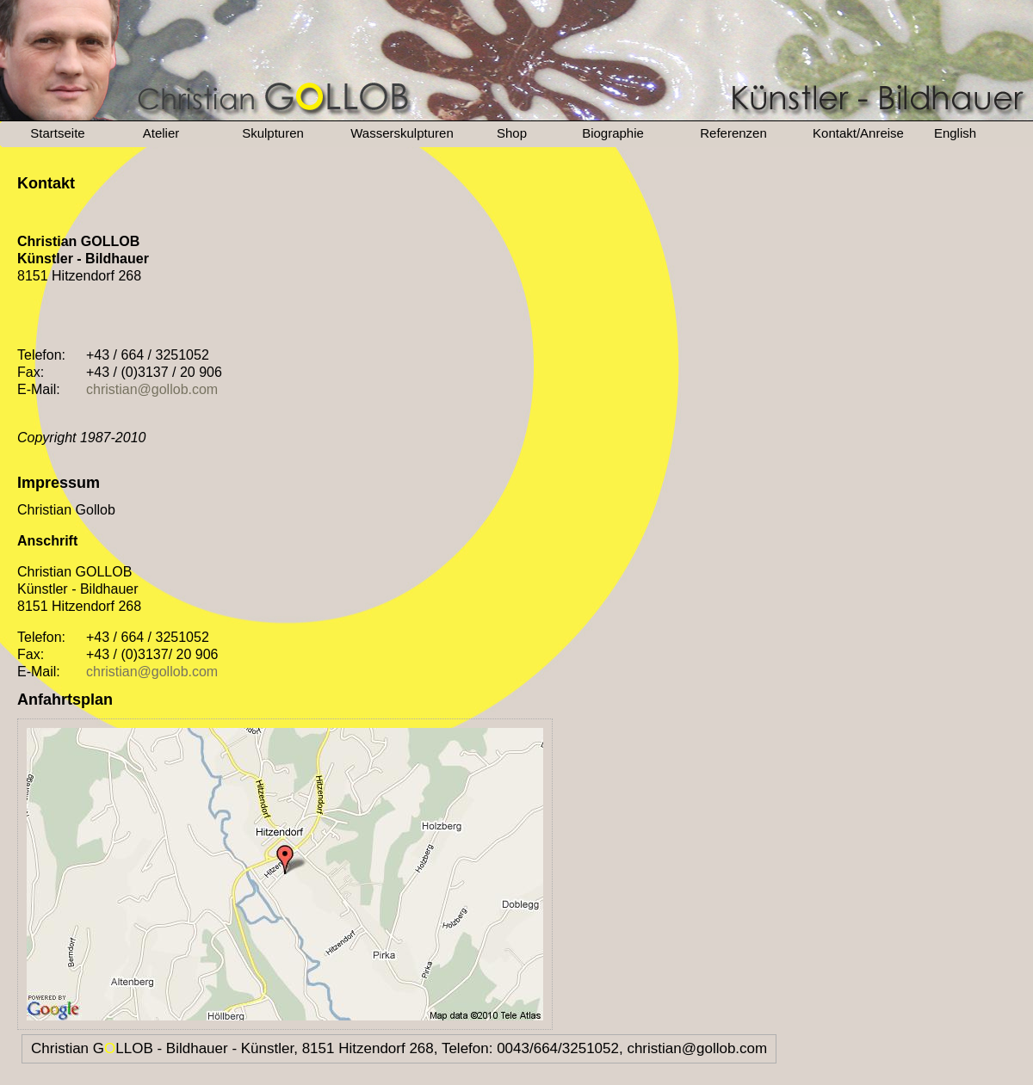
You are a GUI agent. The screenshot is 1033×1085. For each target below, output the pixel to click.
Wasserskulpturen (402, 133)
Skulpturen (273, 133)
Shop (512, 133)
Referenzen (733, 133)
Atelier (161, 133)
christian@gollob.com (152, 389)
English (955, 133)
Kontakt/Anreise (858, 133)
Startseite (57, 133)
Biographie (613, 133)
